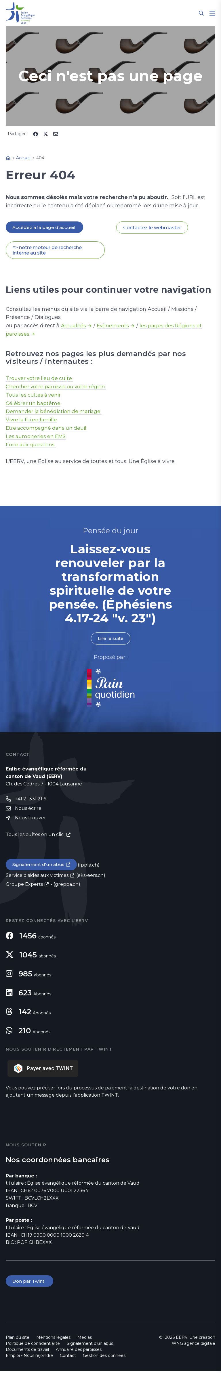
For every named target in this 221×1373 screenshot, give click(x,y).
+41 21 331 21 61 (31, 800)
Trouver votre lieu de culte (40, 378)
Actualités (74, 326)
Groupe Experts (24, 886)
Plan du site (17, 1339)
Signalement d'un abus (39, 866)
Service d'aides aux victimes (37, 877)
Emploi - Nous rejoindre (29, 1357)
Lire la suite (110, 639)
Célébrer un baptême (34, 403)
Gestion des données (104, 1357)
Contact (68, 1357)
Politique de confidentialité (33, 1345)
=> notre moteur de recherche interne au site (47, 250)
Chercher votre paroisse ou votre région (58, 387)
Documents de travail (27, 1351)
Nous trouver (30, 819)
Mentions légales (53, 1339)
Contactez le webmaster (152, 227)
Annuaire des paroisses (79, 1351)
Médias (84, 1339)
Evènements (114, 326)
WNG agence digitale (193, 1345)
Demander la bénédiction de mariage (55, 412)
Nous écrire (28, 809)
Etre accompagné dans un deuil (48, 428)
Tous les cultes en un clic (35, 836)
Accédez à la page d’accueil (44, 227)
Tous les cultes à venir (35, 395)
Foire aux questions (32, 445)
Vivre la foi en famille (33, 420)
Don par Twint (29, 1283)
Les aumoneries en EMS (37, 437)
